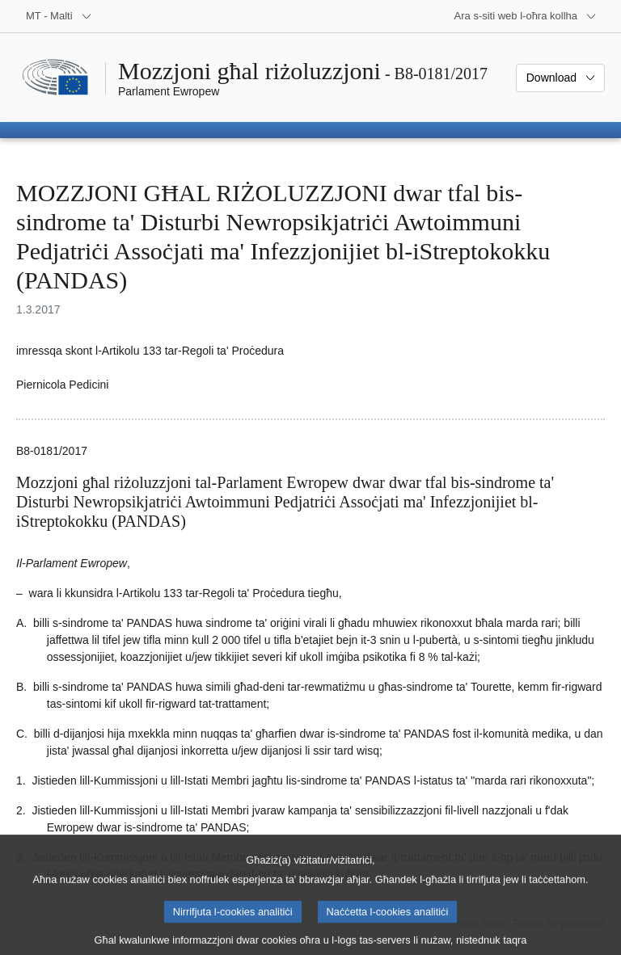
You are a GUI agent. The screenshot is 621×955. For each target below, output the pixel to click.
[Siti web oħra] (525, 16)
